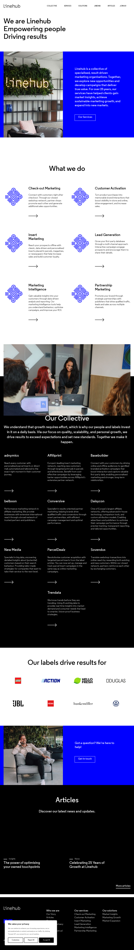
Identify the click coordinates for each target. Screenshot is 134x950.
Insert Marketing (82, 921)
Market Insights (110, 914)
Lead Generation (82, 924)
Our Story (51, 914)
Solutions (84, 6)
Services (69, 6)
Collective (53, 6)
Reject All (31, 940)
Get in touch (85, 758)
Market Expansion (111, 921)
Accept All (46, 940)
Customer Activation (84, 917)
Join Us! (123, 6)
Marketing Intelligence (85, 927)
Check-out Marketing (84, 914)
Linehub (98, 6)
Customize (15, 940)
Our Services (85, 117)
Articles (111, 6)
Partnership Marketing (85, 931)
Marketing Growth (111, 917)
